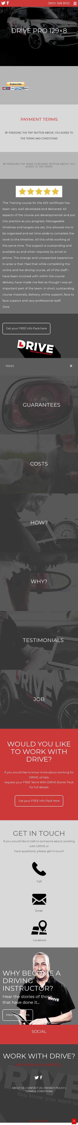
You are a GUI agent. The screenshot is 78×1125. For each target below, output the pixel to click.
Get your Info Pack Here (39, 800)
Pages (39, 366)
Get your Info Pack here (26, 328)
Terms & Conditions (39, 1091)
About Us (19, 1088)
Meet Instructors (17, 1014)
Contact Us (35, 1088)
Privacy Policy (55, 1088)
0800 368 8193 (59, 3)
